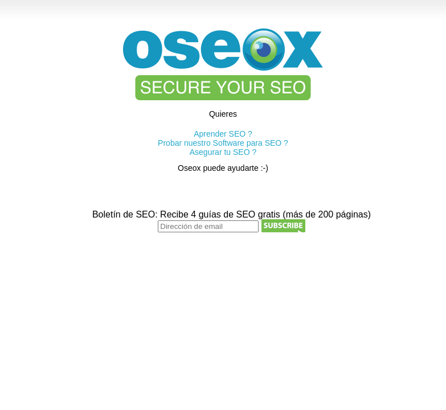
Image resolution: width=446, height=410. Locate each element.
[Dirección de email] (208, 226)
